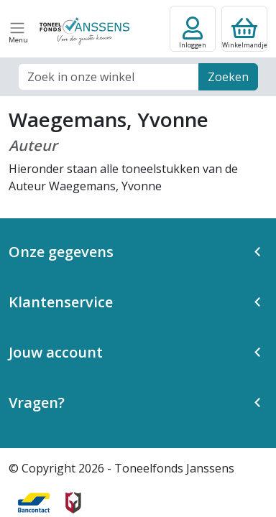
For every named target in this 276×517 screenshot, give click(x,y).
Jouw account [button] (56, 352)
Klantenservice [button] (61, 302)
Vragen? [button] (37, 402)
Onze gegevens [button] (61, 251)
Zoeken (228, 77)
